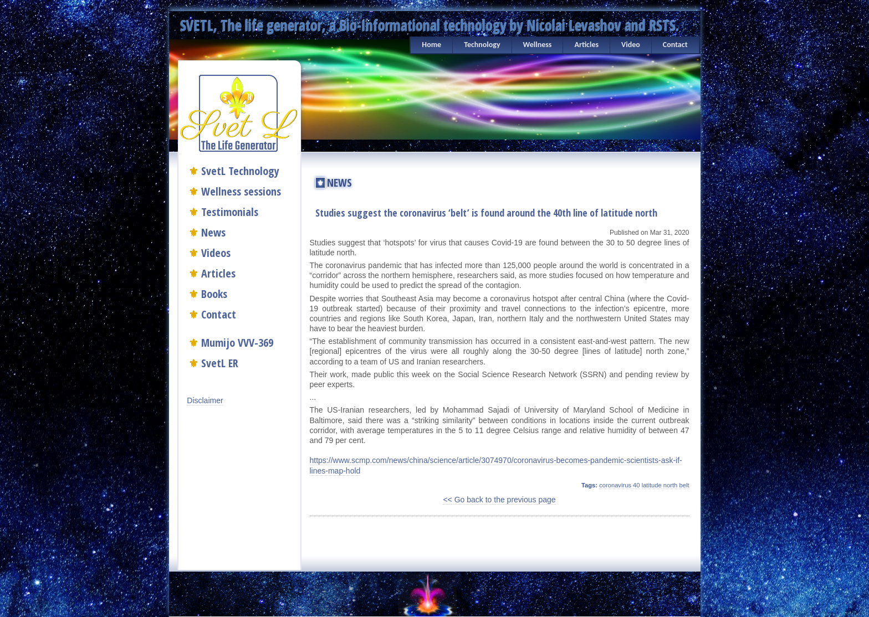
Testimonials (229, 211)
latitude (652, 485)
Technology (482, 44)
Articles (586, 44)
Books (214, 293)
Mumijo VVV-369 (237, 342)
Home (431, 44)
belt (684, 485)
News (213, 232)
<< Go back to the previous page (499, 499)
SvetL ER (219, 363)
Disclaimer (205, 400)
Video (630, 44)
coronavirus (615, 485)
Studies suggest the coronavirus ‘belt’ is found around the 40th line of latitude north (486, 212)
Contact (675, 44)
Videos (216, 252)
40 (636, 485)
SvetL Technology (240, 170)
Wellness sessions (241, 191)
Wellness (537, 44)
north (670, 485)
